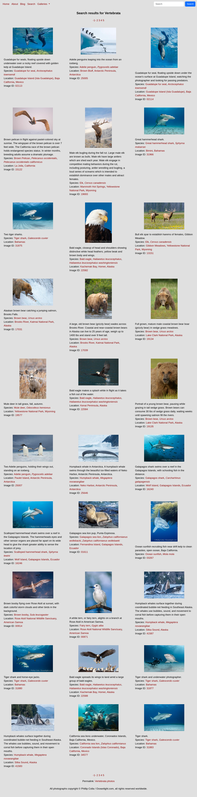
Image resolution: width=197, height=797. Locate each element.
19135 (150, 426)
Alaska (110, 266)
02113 (18, 85)
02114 (150, 99)
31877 (150, 688)
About (15, 4)
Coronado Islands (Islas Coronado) (99, 747)
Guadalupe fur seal (24, 70)
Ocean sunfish (153, 554)
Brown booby (21, 614)
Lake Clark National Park (160, 335)
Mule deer (19, 407)
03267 (150, 557)
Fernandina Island (90, 544)
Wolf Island (152, 485)
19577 (18, 415)
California (30, 165)
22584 (84, 409)
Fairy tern (85, 625)
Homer (102, 266)
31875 (18, 245)
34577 (84, 754)
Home (6, 4)
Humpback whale (89, 477)
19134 (150, 339)
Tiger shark (20, 238)
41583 (18, 766)
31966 (150, 154)
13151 (150, 253)
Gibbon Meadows (155, 245)
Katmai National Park (42, 321)
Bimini (149, 150)
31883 (150, 747)
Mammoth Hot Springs (92, 186)
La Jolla (19, 165)
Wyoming (91, 190)
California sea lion (90, 743)
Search (31, 4)
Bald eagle (85, 259)
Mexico (20, 82)
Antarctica (74, 74)
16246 (18, 563)
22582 (84, 270)
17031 (18, 329)
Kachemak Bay (88, 266)
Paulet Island (22, 477)
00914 (18, 626)
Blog (22, 4)
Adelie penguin (88, 67)
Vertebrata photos (105, 781)
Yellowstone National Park (29, 411)
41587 (150, 633)
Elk (81, 182)
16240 (150, 489)
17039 (84, 350)
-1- (94, 20)
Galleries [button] (42, 4)
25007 (18, 485)
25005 (84, 78)
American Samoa (13, 622)
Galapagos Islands (170, 485)
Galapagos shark (154, 477)
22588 (84, 695)
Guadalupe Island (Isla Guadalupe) (34, 78)
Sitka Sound (153, 629)
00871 (84, 636)
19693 (84, 194)
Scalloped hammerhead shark (30, 552)
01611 (84, 552)
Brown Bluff (86, 70)
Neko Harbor (87, 485)
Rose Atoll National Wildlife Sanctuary (35, 618)
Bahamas (159, 150)
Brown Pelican (22, 158)
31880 (18, 688)
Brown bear (20, 318)
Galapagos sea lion (90, 536)
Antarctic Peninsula (105, 70)
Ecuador (186, 485)
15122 (18, 169)
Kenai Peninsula (89, 405)
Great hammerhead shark (159, 143)
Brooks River (22, 321)
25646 (84, 493)
